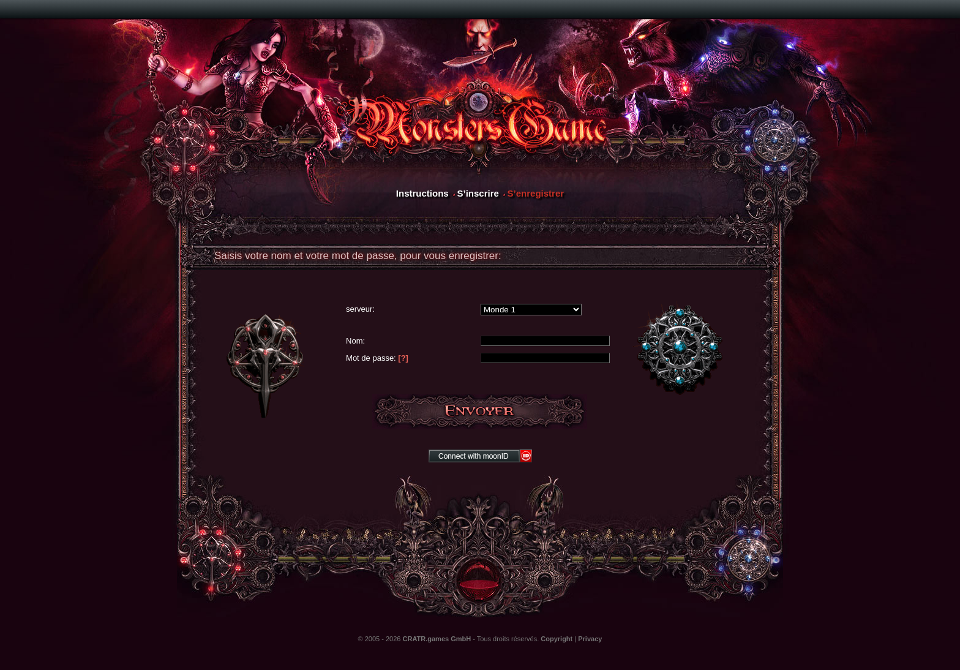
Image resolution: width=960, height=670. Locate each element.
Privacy (590, 638)
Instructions (422, 193)
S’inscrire (477, 193)
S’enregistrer (536, 193)
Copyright (556, 638)
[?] (403, 358)
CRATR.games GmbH (437, 638)
